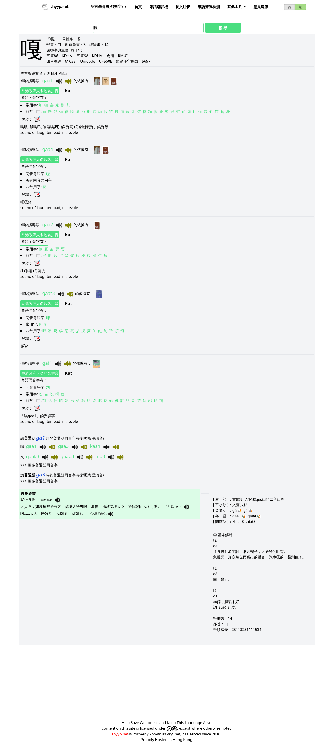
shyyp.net (120, 734)
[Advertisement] (158, 679)
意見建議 (261, 6)
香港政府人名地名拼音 (39, 90)
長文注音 (182, 6)
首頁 (138, 6)
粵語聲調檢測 (209, 6)
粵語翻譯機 (158, 6)
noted (227, 728)
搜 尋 (223, 27)
